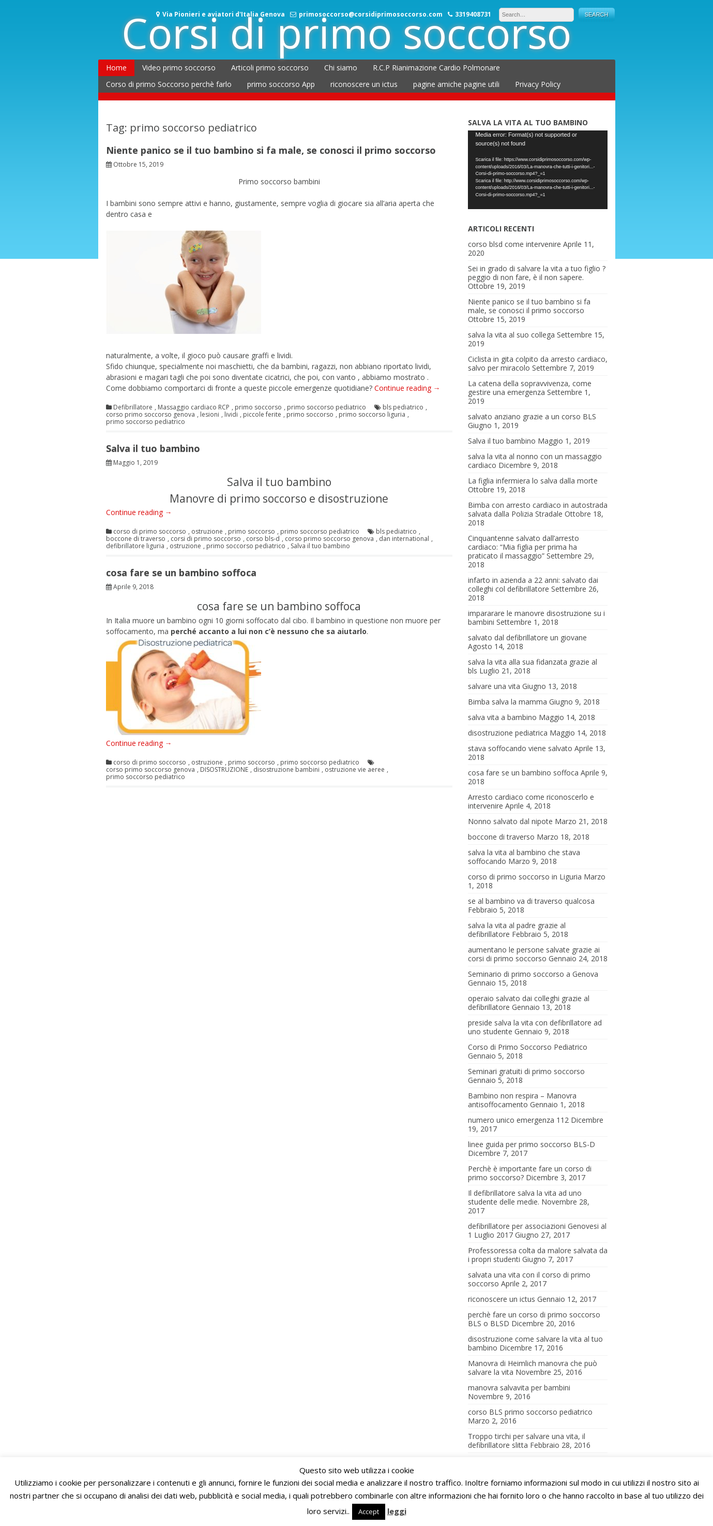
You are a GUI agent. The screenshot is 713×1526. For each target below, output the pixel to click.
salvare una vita (494, 686)
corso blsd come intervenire (514, 244)
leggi (396, 1511)
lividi (231, 414)
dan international (404, 538)
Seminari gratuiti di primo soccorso (526, 1071)
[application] (538, 169)
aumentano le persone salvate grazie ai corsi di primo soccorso (534, 954)
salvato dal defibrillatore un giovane (527, 637)
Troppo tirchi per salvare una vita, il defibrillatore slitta (526, 1440)
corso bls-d (263, 538)
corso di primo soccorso (149, 531)
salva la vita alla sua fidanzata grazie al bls (532, 666)
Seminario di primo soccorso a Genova (533, 974)
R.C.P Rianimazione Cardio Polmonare (436, 67)
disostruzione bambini (286, 769)
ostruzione (207, 531)
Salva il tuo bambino (153, 448)
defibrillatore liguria (135, 546)
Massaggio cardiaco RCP (194, 407)
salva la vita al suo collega (511, 335)
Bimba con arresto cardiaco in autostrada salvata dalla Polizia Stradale (538, 509)
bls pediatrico (403, 407)
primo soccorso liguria (372, 414)
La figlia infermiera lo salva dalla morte (533, 481)
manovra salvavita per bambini (519, 1387)
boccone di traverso (135, 538)
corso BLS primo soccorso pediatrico (530, 1412)
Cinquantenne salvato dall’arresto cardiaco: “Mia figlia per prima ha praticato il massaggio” (523, 547)
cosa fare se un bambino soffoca (181, 572)
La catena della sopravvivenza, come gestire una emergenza (529, 387)
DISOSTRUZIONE (224, 769)
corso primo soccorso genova (150, 414)
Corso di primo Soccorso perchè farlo (169, 84)
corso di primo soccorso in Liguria (525, 877)
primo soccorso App (281, 84)
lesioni (209, 414)
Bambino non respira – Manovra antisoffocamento (522, 1100)
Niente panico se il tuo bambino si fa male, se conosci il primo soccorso (271, 150)
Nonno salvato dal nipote (510, 821)
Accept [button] (368, 1511)
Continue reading (407, 388)
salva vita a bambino (502, 717)
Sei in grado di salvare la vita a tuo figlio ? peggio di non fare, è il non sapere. (536, 272)
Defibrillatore (133, 407)
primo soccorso (258, 407)
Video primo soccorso (179, 67)
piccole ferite (262, 414)
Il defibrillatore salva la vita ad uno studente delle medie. (525, 1197)
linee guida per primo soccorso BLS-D (531, 1144)
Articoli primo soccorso (270, 67)
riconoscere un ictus (364, 84)
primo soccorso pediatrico (326, 407)
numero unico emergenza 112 (518, 1120)
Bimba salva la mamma (507, 702)
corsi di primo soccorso (206, 538)
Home (116, 67)
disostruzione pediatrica (508, 733)
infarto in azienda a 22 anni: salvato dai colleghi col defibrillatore (533, 584)
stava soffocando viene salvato (520, 748)
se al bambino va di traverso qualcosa (531, 901)
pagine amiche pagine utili (456, 84)
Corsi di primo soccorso (346, 32)
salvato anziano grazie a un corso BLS (532, 416)
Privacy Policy (537, 84)
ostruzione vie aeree (355, 769)
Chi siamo (340, 67)
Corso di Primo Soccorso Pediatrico (527, 1047)
